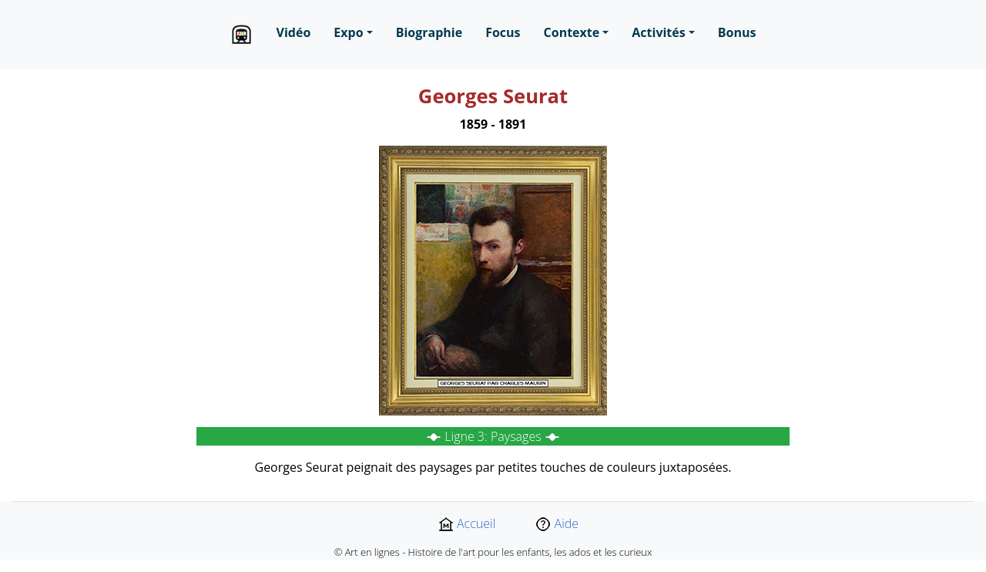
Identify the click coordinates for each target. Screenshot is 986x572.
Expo (348, 32)
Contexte (572, 32)
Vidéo (294, 32)
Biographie (429, 32)
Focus (502, 32)
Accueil (466, 523)
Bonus (737, 32)
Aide (557, 523)
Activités (658, 32)
